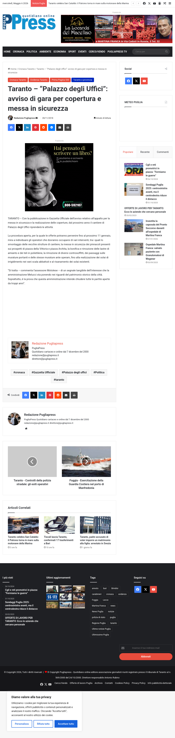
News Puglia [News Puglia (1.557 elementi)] (97, 611)
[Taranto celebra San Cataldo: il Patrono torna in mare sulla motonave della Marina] (23, 525)
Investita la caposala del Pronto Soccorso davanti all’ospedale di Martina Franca (156, 231)
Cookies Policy (122, 683)
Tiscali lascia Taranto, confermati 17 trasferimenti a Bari (58, 540)
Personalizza (22, 723)
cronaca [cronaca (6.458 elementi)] (110, 594)
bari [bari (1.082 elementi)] (105, 588)
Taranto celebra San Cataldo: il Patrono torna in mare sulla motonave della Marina (89, 3)
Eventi (82, 51)
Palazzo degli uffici (75, 372)
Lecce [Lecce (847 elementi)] (105, 600)
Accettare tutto (66, 723)
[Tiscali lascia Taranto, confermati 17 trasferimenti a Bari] (59, 525)
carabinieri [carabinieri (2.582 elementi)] (97, 594)
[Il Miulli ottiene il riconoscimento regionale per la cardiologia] (79, 588)
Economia (60, 51)
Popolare (128, 152)
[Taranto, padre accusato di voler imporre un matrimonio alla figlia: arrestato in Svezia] (95, 525)
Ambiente (45, 51)
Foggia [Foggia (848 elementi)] (95, 600)
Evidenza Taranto (38, 80)
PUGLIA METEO (146, 123)
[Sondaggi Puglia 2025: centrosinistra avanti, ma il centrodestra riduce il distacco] (134, 189)
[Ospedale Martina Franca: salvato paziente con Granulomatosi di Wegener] (134, 252)
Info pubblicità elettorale (160, 683)
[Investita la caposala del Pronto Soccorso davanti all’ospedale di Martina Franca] (134, 229)
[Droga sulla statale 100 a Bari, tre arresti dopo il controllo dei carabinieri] (79, 605)
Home (7, 51)
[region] (44, 711)
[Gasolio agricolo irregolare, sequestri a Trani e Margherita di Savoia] (66, 605)
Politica (31, 51)
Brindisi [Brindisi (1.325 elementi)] (114, 588)
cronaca (20, 372)
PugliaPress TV (117, 51)
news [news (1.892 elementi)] (113, 606)
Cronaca (18, 51)
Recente (145, 152)
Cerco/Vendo (97, 51)
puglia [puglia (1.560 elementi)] (113, 617)
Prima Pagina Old (60, 80)
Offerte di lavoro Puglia (81, 683)
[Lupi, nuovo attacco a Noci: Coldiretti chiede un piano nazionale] (52, 605)
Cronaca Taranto (26, 69)
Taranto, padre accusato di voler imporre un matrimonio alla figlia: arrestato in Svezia (95, 540)
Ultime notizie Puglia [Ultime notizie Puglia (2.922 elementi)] (101, 629)
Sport (72, 51)
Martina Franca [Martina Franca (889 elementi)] (99, 606)
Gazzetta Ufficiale (44, 372)
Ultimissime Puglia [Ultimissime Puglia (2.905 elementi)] (100, 635)
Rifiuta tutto (43, 723)
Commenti (163, 152)
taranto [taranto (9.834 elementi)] (113, 623)
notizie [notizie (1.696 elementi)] (111, 611)
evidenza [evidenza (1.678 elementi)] (122, 594)
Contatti (109, 683)
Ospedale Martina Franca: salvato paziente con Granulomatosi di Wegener (155, 255)
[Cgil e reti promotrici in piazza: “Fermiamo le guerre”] (134, 169)
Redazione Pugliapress (24, 118)
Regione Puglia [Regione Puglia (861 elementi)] (99, 623)
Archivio (99, 683)
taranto (59, 379)
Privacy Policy (138, 683)
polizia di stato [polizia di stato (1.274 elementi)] (98, 617)
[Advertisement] (59, 314)
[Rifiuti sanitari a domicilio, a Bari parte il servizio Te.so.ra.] (79, 597)
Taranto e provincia (82, 80)
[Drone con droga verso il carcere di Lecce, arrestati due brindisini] (52, 588)
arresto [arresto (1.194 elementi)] (95, 588)
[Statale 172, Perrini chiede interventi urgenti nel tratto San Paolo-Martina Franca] (52, 597)
